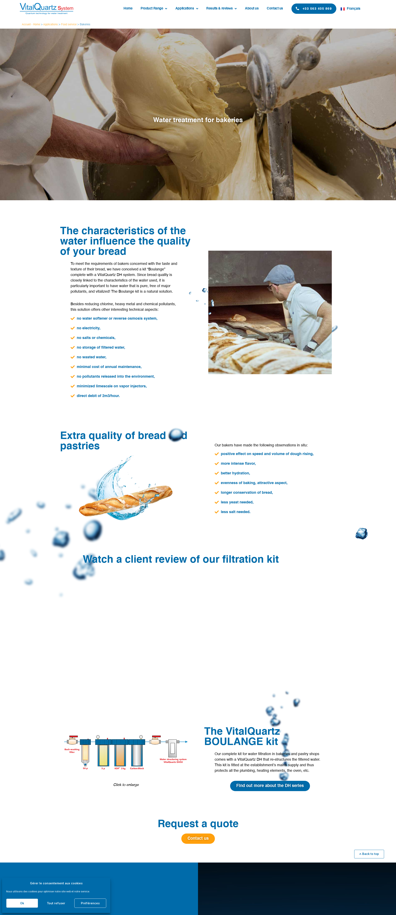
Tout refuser (56, 903)
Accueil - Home (31, 24)
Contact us (275, 8)
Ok (22, 903)
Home (127, 8)
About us (252, 8)
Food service (69, 24)
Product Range (154, 8)
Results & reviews (221, 8)
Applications (186, 8)
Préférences (90, 903)
